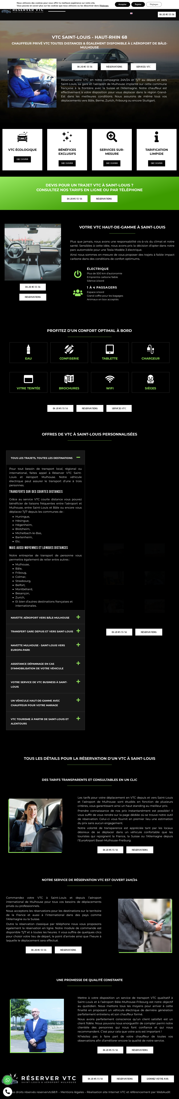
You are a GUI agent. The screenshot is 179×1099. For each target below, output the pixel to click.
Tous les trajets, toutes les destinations (41, 459)
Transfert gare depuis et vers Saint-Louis (42, 632)
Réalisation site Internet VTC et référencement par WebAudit (128, 1093)
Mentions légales (72, 1093)
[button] (45, 458)
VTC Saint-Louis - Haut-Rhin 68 (89, 37)
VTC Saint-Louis (56, 8)
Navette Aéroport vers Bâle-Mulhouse (40, 618)
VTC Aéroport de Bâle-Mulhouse (88, 8)
